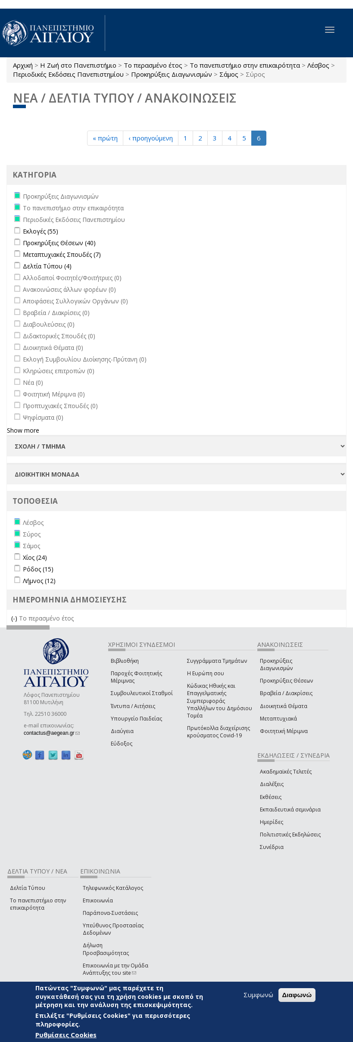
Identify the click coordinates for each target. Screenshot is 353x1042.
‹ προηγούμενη (150, 138)
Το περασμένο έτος (153, 65)
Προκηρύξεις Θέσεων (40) (59, 243)
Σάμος (228, 74)
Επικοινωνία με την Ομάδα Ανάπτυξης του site (115, 969)
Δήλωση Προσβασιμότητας (106, 949)
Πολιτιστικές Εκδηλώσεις (290, 834)
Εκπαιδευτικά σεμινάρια (290, 809)
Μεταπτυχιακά (278, 718)
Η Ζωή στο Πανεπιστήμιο (78, 65)
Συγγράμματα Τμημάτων (217, 661)
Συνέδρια (272, 847)
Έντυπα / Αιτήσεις (133, 706)
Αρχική (23, 65)
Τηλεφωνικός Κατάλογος (113, 888)
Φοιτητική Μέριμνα (284, 731)
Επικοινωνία (98, 900)
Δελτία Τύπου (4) (47, 266)
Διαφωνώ (297, 994)
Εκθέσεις (270, 797)
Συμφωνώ (258, 994)
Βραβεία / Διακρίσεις (286, 693)
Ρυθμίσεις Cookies (66, 1034)
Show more (23, 430)
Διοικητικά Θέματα (283, 706)
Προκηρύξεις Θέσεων (286, 680)
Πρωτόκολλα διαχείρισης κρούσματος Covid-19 (218, 731)
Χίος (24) (35, 557)
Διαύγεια (122, 731)
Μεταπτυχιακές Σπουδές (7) (62, 254)
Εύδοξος (121, 743)
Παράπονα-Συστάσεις (110, 913)
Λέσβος (318, 65)
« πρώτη (105, 138)
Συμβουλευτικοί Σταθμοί (142, 693)
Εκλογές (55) (40, 231)
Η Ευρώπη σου (205, 673)
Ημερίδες (271, 822)
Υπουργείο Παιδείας (136, 718)
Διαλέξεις (272, 784)
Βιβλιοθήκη (125, 661)
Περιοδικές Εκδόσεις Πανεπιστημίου (68, 74)
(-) (15, 618)
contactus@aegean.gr (52, 733)
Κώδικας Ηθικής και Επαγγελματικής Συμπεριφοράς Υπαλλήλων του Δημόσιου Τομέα (219, 700)
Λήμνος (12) (39, 581)
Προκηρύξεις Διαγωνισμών (171, 74)
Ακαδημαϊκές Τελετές (286, 771)
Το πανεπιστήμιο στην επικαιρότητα (245, 65)
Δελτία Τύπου (27, 888)
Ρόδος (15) (38, 569)
